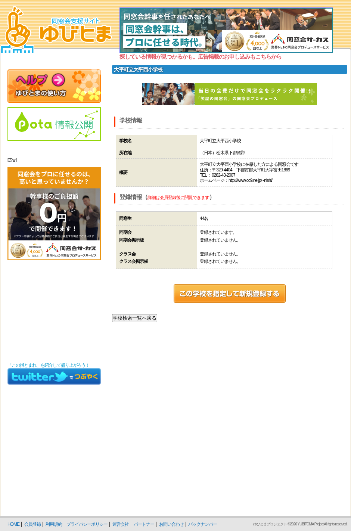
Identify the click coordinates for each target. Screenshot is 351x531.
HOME (13, 524)
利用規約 (54, 524)
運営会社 (120, 524)
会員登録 (32, 524)
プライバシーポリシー (87, 524)
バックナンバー (202, 524)
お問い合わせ (171, 524)
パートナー (144, 524)
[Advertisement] (54, 311)
